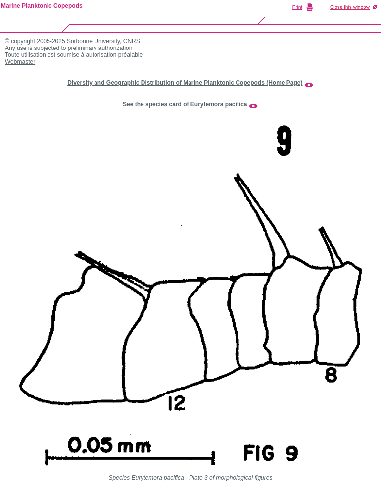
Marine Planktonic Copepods (42, 5)
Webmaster (20, 61)
